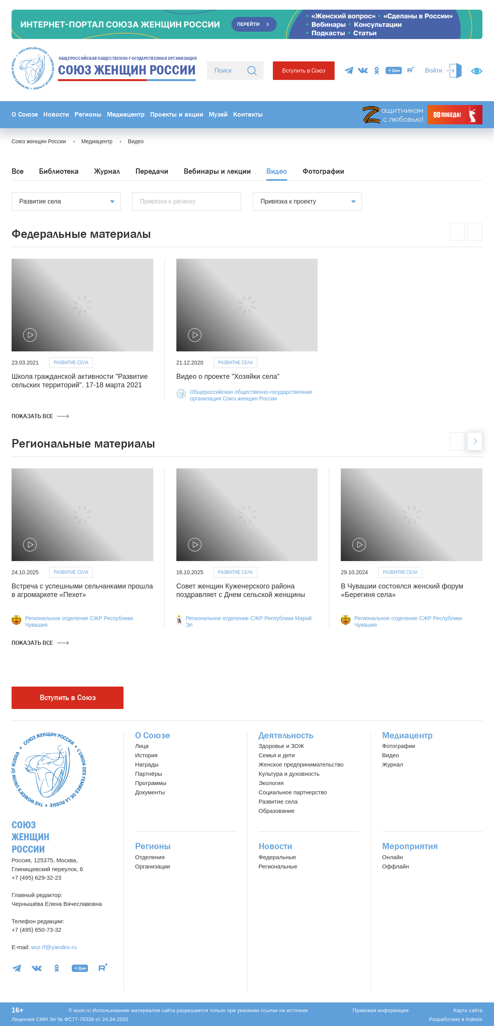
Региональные (278, 866)
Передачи (151, 171)
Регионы (88, 114)
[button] (474, 441)
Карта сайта (467, 1010)
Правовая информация (381, 1010)
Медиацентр (126, 114)
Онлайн (392, 857)
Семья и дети (277, 755)
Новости (56, 114)
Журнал (107, 171)
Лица (142, 746)
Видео (276, 171)
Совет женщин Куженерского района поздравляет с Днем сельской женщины (240, 590)
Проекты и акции (176, 114)
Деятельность (286, 735)
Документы (150, 792)
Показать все (40, 416)
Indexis (474, 1019)
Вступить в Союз (303, 70)
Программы (150, 783)
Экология (271, 783)
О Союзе (25, 114)
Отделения (150, 857)
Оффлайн (395, 866)
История (146, 755)
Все (18, 171)
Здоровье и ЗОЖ (281, 746)
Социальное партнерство (293, 792)
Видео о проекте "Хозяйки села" (228, 376)
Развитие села (71, 362)
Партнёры (148, 773)
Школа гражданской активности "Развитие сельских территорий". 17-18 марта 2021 (80, 381)
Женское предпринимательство (301, 764)
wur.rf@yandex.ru (54, 947)
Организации (152, 866)
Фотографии (323, 171)
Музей (218, 114)
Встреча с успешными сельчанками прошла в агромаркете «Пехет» (82, 590)
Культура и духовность (289, 773)
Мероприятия (410, 846)
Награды (147, 764)
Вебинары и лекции (217, 171)
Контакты (248, 114)
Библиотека (59, 171)
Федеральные (277, 857)
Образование (276, 810)
